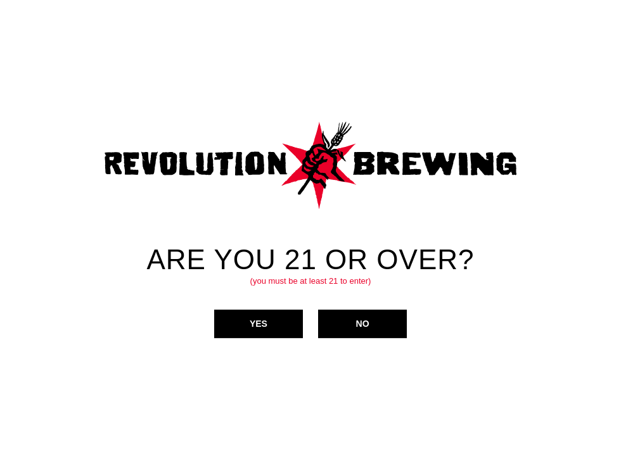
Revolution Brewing (310, 165)
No (362, 323)
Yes (258, 323)
